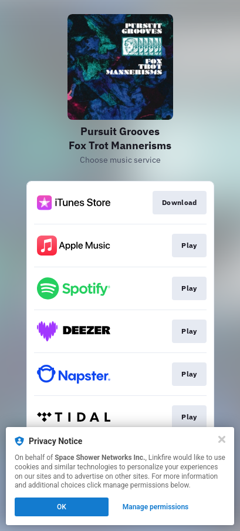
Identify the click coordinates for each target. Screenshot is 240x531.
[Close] (221, 439)
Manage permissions (156, 507)
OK (61, 507)
